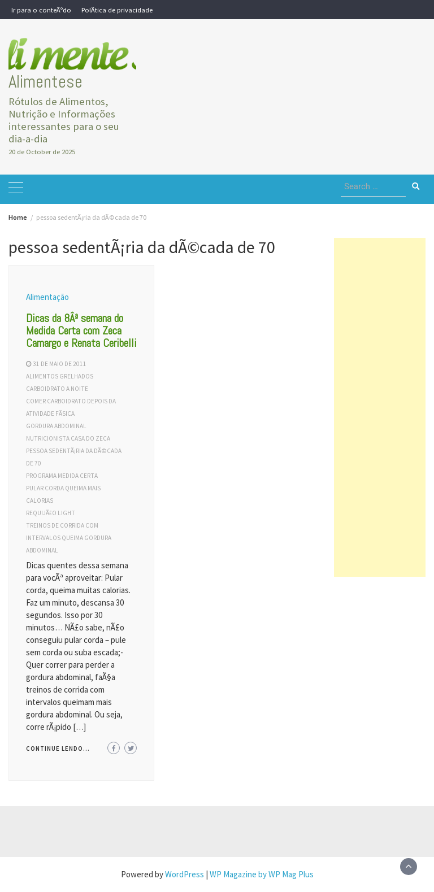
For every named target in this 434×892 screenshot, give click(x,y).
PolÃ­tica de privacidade (117, 9)
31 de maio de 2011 (59, 364)
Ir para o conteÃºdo (41, 9)
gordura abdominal (56, 426)
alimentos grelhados (59, 376)
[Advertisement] (380, 407)
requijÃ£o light (50, 513)
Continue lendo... (58, 748)
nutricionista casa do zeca (68, 438)
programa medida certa (62, 476)
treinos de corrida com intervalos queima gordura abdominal (68, 537)
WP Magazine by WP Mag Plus (262, 874)
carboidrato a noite (57, 389)
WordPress (184, 874)
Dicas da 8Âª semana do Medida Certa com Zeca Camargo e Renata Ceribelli (81, 330)
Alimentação (47, 296)
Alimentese (45, 82)
